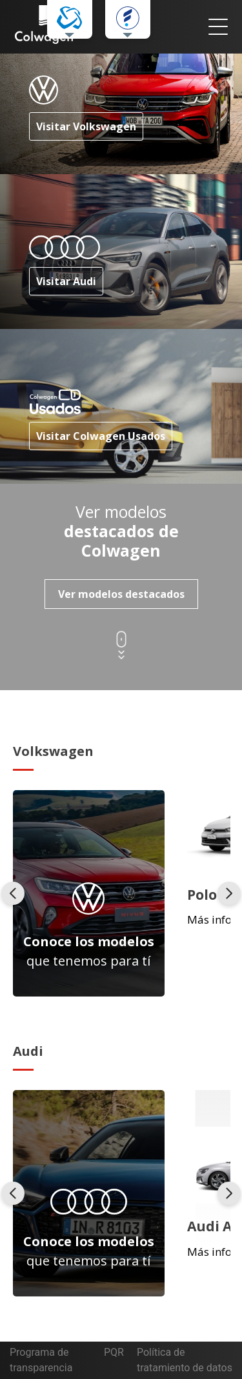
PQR (114, 1352)
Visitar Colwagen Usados (100, 436)
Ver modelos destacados (121, 594)
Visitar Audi (66, 281)
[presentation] (13, 893)
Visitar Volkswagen (86, 126)
